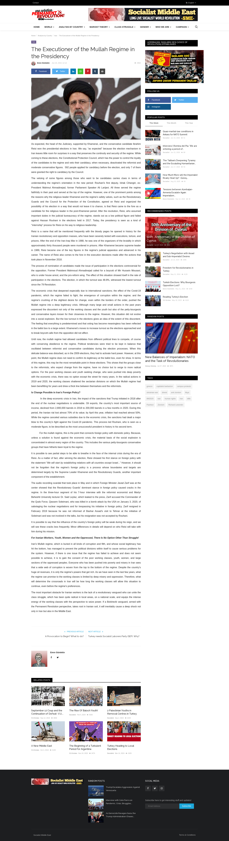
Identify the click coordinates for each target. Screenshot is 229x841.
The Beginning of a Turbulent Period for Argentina (85, 747)
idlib (188, 398)
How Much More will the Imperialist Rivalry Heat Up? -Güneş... (180, 176)
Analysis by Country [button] (72, 27)
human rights (170, 398)
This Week (153, 123)
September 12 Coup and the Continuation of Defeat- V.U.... (47, 712)
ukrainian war (152, 392)
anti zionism (176, 392)
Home (37, 27)
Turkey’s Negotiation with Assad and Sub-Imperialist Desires (178, 255)
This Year (189, 123)
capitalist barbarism (165, 386)
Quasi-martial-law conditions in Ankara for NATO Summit (178, 133)
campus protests (184, 386)
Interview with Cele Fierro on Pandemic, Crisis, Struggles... (119, 802)
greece (149, 386)
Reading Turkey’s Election (175, 297)
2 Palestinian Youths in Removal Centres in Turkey (122, 712)
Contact (36, 3)
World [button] (49, 27)
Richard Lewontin (175, 405)
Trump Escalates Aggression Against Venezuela (123, 788)
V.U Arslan (35, 718)
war (159, 398)
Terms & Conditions (187, 835)
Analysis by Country (45, 35)
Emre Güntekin (40, 63)
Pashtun (150, 405)
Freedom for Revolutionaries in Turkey (178, 269)
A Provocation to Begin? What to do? (64, 636)
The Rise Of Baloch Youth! (83, 710)
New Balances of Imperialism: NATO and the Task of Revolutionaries (170, 359)
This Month (171, 123)
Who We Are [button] (163, 27)
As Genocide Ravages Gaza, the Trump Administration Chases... (121, 815)
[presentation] (187, 327)
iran (181, 398)
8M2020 (150, 398)
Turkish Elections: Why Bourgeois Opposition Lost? (179, 284)
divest (164, 392)
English (191, 3)
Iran (55, 35)
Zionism (161, 405)
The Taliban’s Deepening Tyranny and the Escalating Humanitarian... (179, 162)
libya (187, 392)
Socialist (72, 715)
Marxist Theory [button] (100, 27)
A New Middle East (41, 745)
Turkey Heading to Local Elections (120, 747)
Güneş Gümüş (150, 366)
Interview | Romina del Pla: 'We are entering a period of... (180, 147)
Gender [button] (145, 27)
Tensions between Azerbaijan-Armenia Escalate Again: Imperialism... (178, 192)
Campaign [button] (182, 27)
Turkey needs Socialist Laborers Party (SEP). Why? (113, 636)
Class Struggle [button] (124, 27)
